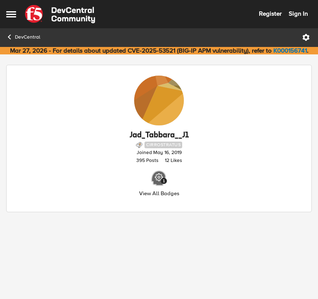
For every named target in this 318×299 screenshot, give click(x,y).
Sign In (298, 13)
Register (270, 13)
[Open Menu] (306, 37)
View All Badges (159, 194)
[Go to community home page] (60, 14)
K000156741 (290, 50)
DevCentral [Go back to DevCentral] (23, 37)
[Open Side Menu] (11, 14)
